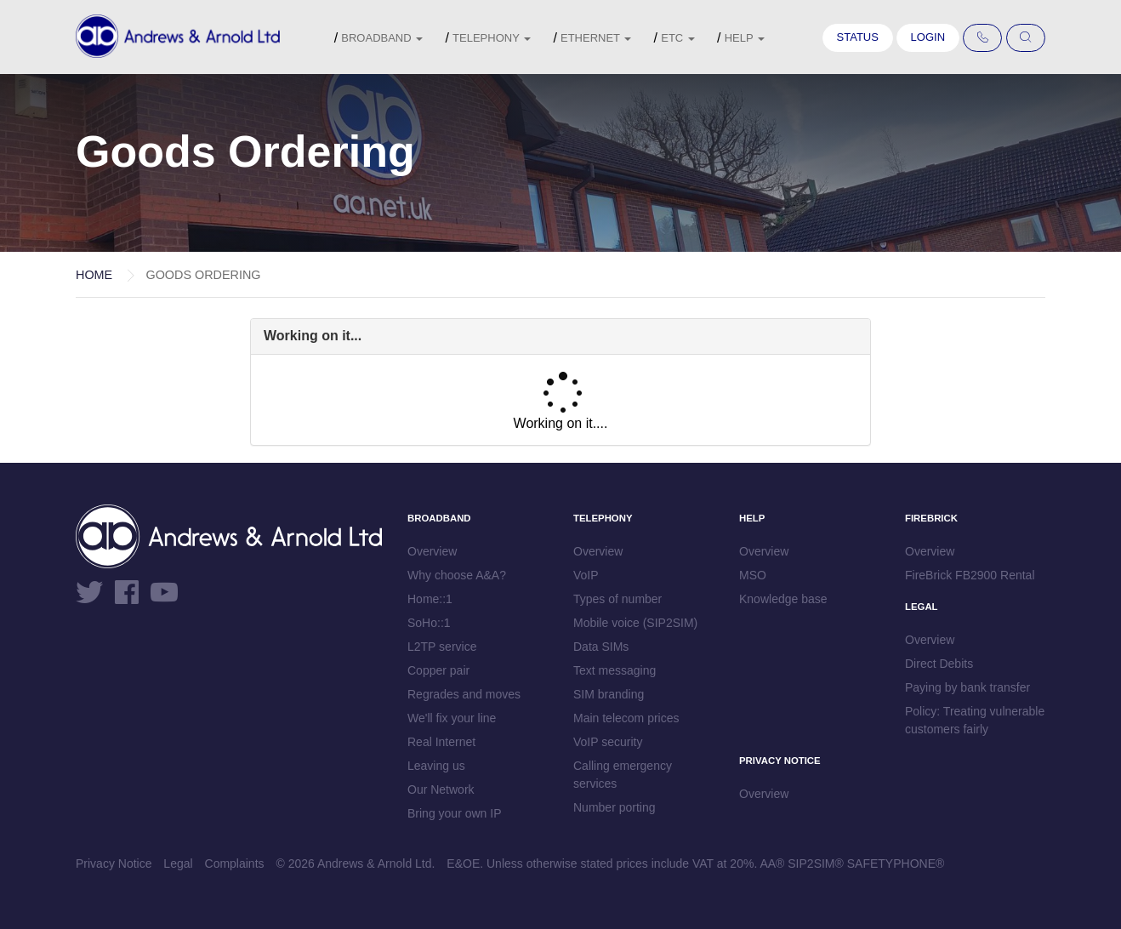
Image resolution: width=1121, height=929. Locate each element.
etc (678, 37)
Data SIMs (601, 646)
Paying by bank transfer (967, 687)
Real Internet (441, 742)
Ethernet (595, 37)
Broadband (382, 37)
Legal (177, 863)
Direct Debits (939, 663)
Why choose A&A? (456, 575)
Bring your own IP (454, 813)
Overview (432, 551)
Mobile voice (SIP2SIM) (635, 623)
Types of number (617, 599)
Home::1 (429, 599)
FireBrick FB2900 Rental (970, 575)
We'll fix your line (451, 718)
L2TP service (441, 646)
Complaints (235, 863)
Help (745, 37)
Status (858, 37)
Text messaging (614, 670)
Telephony (491, 37)
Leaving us (436, 765)
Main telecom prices (626, 718)
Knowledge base (783, 599)
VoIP (586, 575)
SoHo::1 (429, 623)
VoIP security (607, 742)
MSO (752, 575)
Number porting (614, 807)
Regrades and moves (464, 694)
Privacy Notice (113, 863)
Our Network (441, 789)
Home (94, 275)
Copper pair (438, 670)
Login (928, 37)
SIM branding (608, 694)
